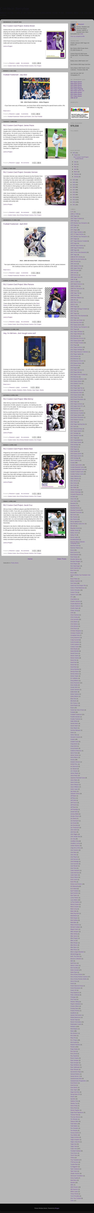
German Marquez (75, 730)
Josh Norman (74, 859)
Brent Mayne (74, 563)
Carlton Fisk (73, 592)
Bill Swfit (72, 526)
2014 (74, 197)
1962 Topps (73, 216)
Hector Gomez (74, 755)
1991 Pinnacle (74, 261)
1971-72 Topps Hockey (76, 234)
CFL (71, 597)
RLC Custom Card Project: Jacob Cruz (17, 505)
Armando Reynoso (75, 494)
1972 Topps (73, 238)
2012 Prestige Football (76, 342)
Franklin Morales (75, 716)
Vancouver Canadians (76, 1175)
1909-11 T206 (74, 214)
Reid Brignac (74, 1028)
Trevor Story (73, 1155)
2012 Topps (73, 345)
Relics (25, 390)
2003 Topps (73, 306)
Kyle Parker (73, 895)
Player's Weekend (75, 1004)
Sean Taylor (35, 390)
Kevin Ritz (73, 881)
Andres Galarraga (75, 492)
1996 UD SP (74, 98)
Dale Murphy (74, 649)
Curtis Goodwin (74, 642)
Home (30, 559)
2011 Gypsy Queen (76, 96)
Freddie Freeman (75, 719)
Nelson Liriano (74, 965)
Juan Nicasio (74, 866)
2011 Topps (73, 329)
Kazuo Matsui (74, 877)
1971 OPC (73, 227)
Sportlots (72, 1099)
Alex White (73, 487)
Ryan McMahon (74, 1065)
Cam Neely (73, 583)
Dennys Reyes (74, 671)
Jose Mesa (73, 852)
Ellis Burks (73, 701)
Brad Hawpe (73, 557)
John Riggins (74, 834)
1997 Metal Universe (76, 284)
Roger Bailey (74, 1049)
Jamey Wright (74, 773)
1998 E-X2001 (74, 286)
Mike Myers (73, 947)
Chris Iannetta (74, 619)
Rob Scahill (73, 1042)
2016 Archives (74, 408)
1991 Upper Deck (75, 268)
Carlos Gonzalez (75, 590)
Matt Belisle (73, 915)
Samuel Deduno (75, 1074)
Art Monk (73, 496)
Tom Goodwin (74, 1128)
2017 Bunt (73, 426)
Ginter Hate (73, 734)
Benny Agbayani (75, 521)
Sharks (42, 390)
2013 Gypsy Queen (76, 92)
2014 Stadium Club (75, 383)
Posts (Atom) (14, 563)
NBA (71, 961)
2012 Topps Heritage (76, 349)
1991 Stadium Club (75, 266)
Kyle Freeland (74, 891)
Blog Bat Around (75, 528)
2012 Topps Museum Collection (79, 352)
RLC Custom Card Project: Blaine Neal (18, 449)
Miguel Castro (74, 929)
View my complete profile (77, 36)
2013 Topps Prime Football (78, 374)
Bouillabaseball (74, 539)
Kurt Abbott (73, 888)
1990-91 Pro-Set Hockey (77, 259)
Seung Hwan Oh (75, 1094)
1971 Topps (73, 229)
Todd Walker (74, 1126)
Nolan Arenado (74, 970)
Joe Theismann (74, 827)
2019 (74, 184)
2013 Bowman (74, 358)
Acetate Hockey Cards (76, 474)
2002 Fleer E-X (74, 302)
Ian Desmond (74, 766)
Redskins (22, 275)
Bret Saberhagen (75, 566)
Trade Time (73, 1148)
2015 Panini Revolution (77, 399)
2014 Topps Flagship (76, 89)
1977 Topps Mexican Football (78, 241)
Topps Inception (74, 1139)
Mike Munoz (73, 945)
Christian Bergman (75, 630)
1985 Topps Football (76, 248)
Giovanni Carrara (75, 737)
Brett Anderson (74, 568)
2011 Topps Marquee (76, 333)
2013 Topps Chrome (76, 370)
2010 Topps (73, 318)
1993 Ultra (73, 272)
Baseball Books (74, 508)
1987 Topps (73, 254)
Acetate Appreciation (76, 465)
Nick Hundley (74, 967)
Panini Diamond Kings (76, 985)
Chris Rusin (73, 628)
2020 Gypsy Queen (75, 456)
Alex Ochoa (73, 483)
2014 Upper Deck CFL (76, 390)
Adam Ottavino (74, 478)
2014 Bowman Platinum (77, 379)
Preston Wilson (74, 1006)
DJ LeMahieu (74, 678)
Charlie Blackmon (75, 603)
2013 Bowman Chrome (76, 361)
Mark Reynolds (74, 913)
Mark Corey (73, 909)
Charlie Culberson (75, 606)
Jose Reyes (73, 857)
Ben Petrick (73, 519)
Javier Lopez (74, 789)
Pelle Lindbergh (74, 995)
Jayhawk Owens (75, 793)
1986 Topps (73, 250)
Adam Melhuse (74, 476)
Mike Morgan (74, 942)
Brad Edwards (74, 554)
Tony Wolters (74, 1135)
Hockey (72, 759)
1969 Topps (73, 220)
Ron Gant (73, 1051)
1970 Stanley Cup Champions (78, 223)
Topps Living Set (75, 1142)
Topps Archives (74, 1137)
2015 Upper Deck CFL (76, 406)
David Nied (73, 667)
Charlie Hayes (74, 608)
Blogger (57, 1208)
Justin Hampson (75, 870)
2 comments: (25, 273)
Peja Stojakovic (74, 992)
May (75, 166)
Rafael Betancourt (75, 1017)
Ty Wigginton (74, 1166)
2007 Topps (73, 313)
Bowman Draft (74, 545)
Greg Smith (73, 746)
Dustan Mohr (74, 687)
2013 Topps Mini (75, 372)
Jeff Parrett (73, 805)
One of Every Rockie (76, 974)
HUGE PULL (74, 764)
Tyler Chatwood (74, 1169)
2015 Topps (73, 401)
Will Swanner (74, 1189)
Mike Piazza (73, 949)
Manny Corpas (74, 904)
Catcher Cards (74, 594)
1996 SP (72, 279)
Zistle (81, 34)
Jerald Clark (73, 811)
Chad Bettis (73, 599)
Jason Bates (73, 780)
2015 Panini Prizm (75, 397)
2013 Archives (74, 356)
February (76, 174)
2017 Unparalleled (75, 440)
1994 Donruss (74, 275)
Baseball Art (73, 505)
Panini (72, 983)
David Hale (73, 664)
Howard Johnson (75, 762)
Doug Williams (74, 680)
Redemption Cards (75, 1024)
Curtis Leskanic (74, 644)
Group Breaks (74, 748)
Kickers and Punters (25, 116)
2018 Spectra (74, 447)
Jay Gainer (73, 791)
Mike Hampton (74, 931)
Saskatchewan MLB (76, 1078)
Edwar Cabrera (74, 694)
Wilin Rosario (74, 1187)
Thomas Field (74, 1114)
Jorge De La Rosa (75, 848)
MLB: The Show (75, 956)
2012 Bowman (74, 336)
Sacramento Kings (75, 1071)
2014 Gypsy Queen (76, 87)
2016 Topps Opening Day (77, 424)
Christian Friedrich (75, 633)
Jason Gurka (74, 782)
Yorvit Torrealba (74, 1196)
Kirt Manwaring (74, 886)
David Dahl (73, 662)
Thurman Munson (75, 1117)
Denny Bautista (74, 669)
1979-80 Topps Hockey (76, 245)
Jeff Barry (73, 798)
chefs (72, 612)
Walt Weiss (73, 1180)
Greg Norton (73, 744)
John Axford (73, 829)
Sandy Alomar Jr (75, 1076)
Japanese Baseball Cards (77, 777)
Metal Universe (74, 924)
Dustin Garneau (74, 689)
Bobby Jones (74, 532)
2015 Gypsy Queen (76, 85)
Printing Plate (74, 1008)
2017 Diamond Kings (76, 428)
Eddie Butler (73, 692)
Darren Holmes (74, 658)
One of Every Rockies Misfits (78, 979)
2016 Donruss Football (76, 413)
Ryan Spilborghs (75, 1067)
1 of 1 (72, 211)
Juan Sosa (73, 868)
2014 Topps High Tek (76, 388)
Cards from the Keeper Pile (78, 585)
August (76, 155)
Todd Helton (73, 1123)
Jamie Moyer (74, 775)
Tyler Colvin (73, 1171)
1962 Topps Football (76, 218)
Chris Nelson (74, 624)
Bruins (9, 390)
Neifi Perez (73, 963)
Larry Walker (74, 900)
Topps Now (73, 1144)
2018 (74, 187)
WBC (72, 1185)
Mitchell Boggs (74, 954)
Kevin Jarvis (73, 879)
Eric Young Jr (74, 703)
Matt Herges (73, 918)
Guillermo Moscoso (75, 750)
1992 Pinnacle (74, 270)
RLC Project (37, 66)
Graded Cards (74, 741)
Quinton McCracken (76, 1015)
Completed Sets (75, 635)
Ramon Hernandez (75, 1022)
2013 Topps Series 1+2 (77, 90)
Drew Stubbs (74, 685)
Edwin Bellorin (74, 696)
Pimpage (72, 997)
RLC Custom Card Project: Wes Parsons (18, 284)
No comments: (25, 63)
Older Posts (61, 559)
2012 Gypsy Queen (76, 94)
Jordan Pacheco (75, 845)
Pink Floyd (73, 999)
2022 (74, 152)
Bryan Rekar (74, 578)
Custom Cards (12, 66)
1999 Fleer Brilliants (76, 297)
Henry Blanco (74, 757)
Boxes (72, 550)
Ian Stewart (73, 768)
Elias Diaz (73, 698)
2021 (74, 180)
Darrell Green (74, 653)
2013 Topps (73, 367)
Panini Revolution (75, 988)
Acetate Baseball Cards (77, 467)
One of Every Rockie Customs (25, 66)
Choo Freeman (74, 615)
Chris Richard (74, 626)
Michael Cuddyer (75, 927)
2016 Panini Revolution (77, 417)
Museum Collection (75, 958)
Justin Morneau (74, 872)
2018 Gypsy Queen (75, 442)
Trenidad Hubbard (75, 1151)
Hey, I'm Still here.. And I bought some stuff (19, 333)
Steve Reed (73, 1108)
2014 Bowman (74, 376)
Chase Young (74, 610)
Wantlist (72, 1182)
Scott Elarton (74, 1083)
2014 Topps (73, 385)
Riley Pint (73, 1038)
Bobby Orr (73, 535)
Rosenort (81, 24)
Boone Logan (74, 537)
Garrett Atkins (74, 723)
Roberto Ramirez (75, 1044)
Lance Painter (74, 897)
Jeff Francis (73, 802)
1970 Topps (73, 225)
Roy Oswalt (73, 1056)
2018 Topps (73, 449)
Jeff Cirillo (73, 800)
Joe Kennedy (74, 825)
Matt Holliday (74, 920)
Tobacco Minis (74, 1121)
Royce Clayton (74, 1058)
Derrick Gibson (74, 673)
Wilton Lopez (74, 1191)
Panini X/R (73, 990)
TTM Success (74, 1162)
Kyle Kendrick (74, 893)
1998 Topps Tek (74, 293)
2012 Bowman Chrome (76, 338)
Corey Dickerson (75, 637)
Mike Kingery (74, 938)
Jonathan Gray (74, 841)
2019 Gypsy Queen (75, 453)
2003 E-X (73, 304)
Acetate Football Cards (76, 471)
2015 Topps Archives (76, 404)
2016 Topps (73, 422)
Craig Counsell (74, 640)
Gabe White (73, 721)
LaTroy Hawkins (75, 902)
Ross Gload (73, 1053)
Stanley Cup (73, 1103)
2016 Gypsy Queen (76, 83)
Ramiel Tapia (74, 1019)
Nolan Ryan (73, 972)
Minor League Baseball (76, 952)
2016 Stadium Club (75, 419)
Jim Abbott (73, 818)
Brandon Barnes (75, 559)
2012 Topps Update (75, 354)
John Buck (73, 832)
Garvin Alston (74, 725)
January (76, 176)
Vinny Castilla (74, 1178)
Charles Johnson (75, 601)
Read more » (7, 110)
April (75, 169)
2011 (74, 204)
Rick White (73, 1035)
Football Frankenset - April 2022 (15, 224)
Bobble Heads (74, 530)
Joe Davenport (74, 820)
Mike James (73, 936)
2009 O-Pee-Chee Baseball (78, 315)
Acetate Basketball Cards (77, 469)
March (76, 171)
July (75, 161)
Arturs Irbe (73, 499)
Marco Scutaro (74, 906)
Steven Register (75, 1110)
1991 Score (73, 263)
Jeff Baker (73, 796)
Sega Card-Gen (74, 1092)
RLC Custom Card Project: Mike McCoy (18, 399)
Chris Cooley (74, 617)
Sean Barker (74, 1087)
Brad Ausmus (74, 552)
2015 (74, 194)
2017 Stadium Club (75, 435)
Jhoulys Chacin (74, 816)
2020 (74, 182)
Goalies (14, 390)
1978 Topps (73, 243)
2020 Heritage (74, 458)
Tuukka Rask (74, 1164)
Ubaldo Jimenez (75, 1173)
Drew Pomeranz (75, 683)
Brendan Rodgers (75, 561)
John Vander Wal (75, 836)
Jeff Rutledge (74, 809)
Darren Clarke (74, 655)
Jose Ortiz (73, 854)
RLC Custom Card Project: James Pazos (18, 125)
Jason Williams (74, 787)
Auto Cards (73, 501)
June (75, 164)
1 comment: (24, 387)
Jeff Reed (73, 807)
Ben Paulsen (74, 517)
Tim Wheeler (74, 1119)
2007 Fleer (73, 311)
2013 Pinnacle (74, 365)
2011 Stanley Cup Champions (78, 327)
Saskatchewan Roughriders (78, 1081)
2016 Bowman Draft (76, 410)
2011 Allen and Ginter (76, 320)
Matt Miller (73, 922)
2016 (74, 192)
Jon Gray (73, 838)
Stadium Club (74, 1101)
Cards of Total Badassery (77, 588)
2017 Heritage (74, 433)
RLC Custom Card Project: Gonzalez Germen (20, 172)
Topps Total (73, 1146)
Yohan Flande (74, 1193)
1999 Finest (73, 295)
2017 (74, 189)
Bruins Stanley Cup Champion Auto (80, 575)
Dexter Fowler (74, 676)
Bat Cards (73, 514)
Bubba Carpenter (75, 581)
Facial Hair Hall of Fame (77, 710)
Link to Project (7, 46)
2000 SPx (73, 300)
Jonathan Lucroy (75, 843)
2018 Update (74, 451)
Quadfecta (73, 1013)
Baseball (72, 503)
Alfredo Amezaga (75, 489)
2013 (74, 199)
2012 (74, 202)
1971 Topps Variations (76, 232)
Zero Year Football (37, 116)
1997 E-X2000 (74, 281)
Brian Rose (73, 570)
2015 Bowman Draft (76, 392)
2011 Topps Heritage (76, 331)
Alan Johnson (74, 480)
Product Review (74, 1010)
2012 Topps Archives (76, 347)
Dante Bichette (74, 651)
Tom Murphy (73, 1130)
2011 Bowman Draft (76, 322)
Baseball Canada (75, 510)
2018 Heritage (74, 444)
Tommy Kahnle (74, 1132)
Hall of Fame (74, 753)
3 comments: (25, 114)
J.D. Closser (73, 771)
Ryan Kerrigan (74, 1062)
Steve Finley (73, 1105)
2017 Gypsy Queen (75, 431)
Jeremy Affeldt (74, 814)
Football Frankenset (13, 116)
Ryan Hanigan (74, 1060)
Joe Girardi (73, 823)
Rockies (29, 390)
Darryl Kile (73, 660)
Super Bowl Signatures (76, 1112)
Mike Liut (73, 940)
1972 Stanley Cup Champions (78, 236)
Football (72, 712)
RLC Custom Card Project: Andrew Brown (19, 26)
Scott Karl (73, 1085)
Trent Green (73, 1153)
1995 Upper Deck (75, 277)
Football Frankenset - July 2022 (15, 75)
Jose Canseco (74, 850)
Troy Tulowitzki (74, 1160)
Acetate (72, 462)
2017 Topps (73, 437)
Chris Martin (73, 621)
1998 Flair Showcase (76, 288)
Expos (72, 707)
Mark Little (73, 911)
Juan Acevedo (74, 863)
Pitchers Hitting (74, 1001)
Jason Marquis (74, 784)
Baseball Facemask (76, 512)
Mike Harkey (74, 934)
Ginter (72, 732)
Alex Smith (73, 485)
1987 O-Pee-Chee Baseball (78, 252)
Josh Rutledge (74, 861)
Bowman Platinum (75, 548)
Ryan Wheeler (74, 1069)
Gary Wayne (74, 728)
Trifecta (72, 1157)
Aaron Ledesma (74, 460)
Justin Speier (74, 875)
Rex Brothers (74, 1033)
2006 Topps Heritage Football (78, 309)
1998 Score (73, 291)
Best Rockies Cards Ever (77, 523)
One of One (73, 981)
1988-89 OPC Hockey (76, 257)
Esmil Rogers (74, 705)
